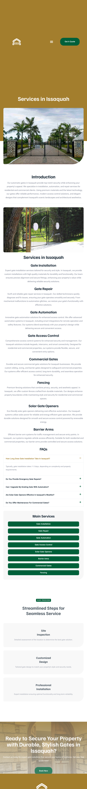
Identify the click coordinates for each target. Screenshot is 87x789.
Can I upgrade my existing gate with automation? (27, 487)
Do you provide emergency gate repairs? (23, 479)
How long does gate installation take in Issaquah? (28, 459)
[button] (51, 41)
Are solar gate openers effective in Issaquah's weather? (30, 495)
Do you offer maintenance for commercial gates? (27, 503)
